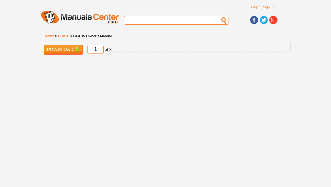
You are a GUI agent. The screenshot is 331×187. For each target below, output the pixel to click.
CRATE (63, 36)
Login (255, 7)
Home (49, 36)
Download (63, 50)
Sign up (268, 7)
